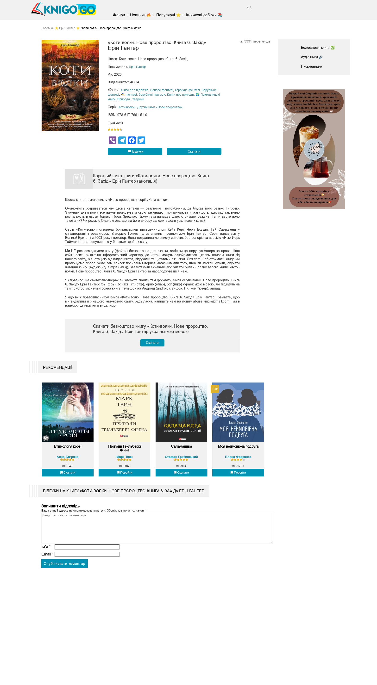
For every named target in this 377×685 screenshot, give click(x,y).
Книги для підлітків (135, 97)
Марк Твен (124, 482)
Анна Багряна (67, 482)
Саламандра (181, 473)
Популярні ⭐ (176, 15)
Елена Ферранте (238, 482)
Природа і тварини (159, 105)
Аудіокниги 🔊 (313, 56)
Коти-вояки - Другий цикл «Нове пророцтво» (153, 113)
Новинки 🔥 (148, 15)
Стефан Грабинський (181, 482)
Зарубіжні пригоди (172, 101)
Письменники (313, 66)
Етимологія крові (67, 473)
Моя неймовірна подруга (238, 475)
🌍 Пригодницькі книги (125, 105)
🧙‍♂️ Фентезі (147, 101)
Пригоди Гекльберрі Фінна (124, 475)
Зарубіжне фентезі (122, 101)
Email (47, 586)
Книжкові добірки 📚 (212, 15)
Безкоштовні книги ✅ (320, 47)
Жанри (126, 15)
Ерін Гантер (138, 74)
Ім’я (45, 579)
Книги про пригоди (203, 101)
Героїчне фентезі (191, 97)
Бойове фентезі (163, 97)
